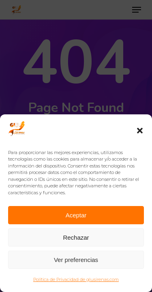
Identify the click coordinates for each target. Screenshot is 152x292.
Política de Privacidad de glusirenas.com (76, 279)
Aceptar (76, 215)
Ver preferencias (76, 259)
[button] (140, 131)
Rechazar (76, 237)
